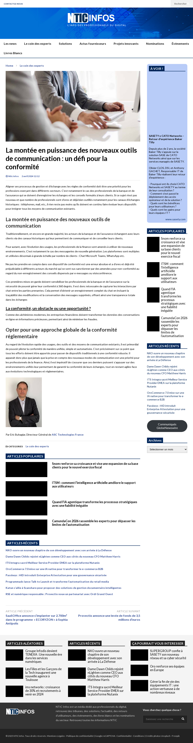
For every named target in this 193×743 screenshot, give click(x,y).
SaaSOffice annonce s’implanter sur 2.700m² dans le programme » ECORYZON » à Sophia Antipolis (37, 619)
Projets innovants (126, 43)
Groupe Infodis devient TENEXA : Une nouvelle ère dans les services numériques (43, 656)
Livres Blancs (13, 53)
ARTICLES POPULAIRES (25, 456)
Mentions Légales (56, 736)
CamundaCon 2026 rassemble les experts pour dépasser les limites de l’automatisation (174, 327)
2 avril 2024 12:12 (31, 176)
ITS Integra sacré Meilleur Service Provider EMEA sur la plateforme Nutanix (53, 562)
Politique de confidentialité (79, 736)
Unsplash (165, 736)
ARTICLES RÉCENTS (85, 643)
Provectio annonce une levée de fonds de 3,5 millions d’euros (109, 617)
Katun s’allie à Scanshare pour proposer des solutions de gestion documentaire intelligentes (63, 587)
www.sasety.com (175, 219)
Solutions (65, 43)
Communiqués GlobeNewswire (167, 426)
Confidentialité (124, 736)
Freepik (176, 736)
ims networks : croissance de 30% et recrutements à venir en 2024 (43, 690)
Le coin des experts (37, 43)
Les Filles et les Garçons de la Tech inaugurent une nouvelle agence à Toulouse (43, 674)
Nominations (155, 43)
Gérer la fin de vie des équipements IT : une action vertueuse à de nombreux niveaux (165, 687)
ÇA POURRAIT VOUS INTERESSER (157, 643)
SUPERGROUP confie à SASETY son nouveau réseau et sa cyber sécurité (168, 654)
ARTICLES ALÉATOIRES (25, 643)
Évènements (180, 43)
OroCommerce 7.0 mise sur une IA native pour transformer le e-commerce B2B (54, 569)
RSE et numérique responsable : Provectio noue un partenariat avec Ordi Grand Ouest (59, 594)
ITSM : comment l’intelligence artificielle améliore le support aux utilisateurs (172, 272)
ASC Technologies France (67, 434)
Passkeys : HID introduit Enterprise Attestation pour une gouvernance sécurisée (56, 575)
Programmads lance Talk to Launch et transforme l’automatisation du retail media (57, 581)
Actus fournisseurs (93, 43)
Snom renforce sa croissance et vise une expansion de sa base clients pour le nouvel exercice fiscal (95, 465)
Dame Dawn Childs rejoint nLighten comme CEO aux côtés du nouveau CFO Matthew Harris (63, 556)
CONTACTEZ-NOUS (13, 4)
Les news (10, 43)
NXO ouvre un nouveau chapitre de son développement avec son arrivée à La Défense (59, 550)
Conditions (138, 736)
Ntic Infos (12, 176)
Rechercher (181, 3)
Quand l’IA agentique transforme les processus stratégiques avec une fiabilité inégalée (173, 299)
